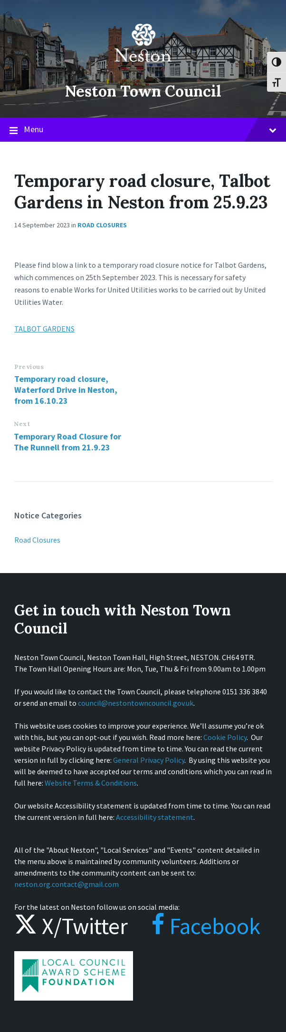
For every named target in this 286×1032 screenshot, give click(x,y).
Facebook (196, 926)
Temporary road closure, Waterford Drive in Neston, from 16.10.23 (65, 389)
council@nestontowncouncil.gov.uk (135, 703)
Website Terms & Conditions (91, 783)
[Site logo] (143, 68)
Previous (29, 367)
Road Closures (102, 225)
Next (22, 424)
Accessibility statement (154, 817)
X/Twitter (71, 926)
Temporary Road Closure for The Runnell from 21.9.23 (67, 442)
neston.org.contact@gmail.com (66, 884)
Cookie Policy (225, 737)
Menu (143, 130)
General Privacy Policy (148, 760)
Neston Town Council (143, 90)
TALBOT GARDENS (44, 328)
